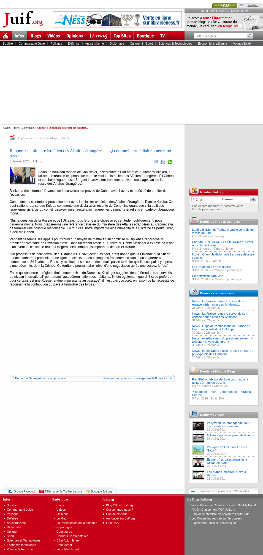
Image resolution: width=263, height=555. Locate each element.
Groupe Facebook (25, 491)
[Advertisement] (106, 84)
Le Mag (61, 518)
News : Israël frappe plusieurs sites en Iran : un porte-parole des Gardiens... (223, 352)
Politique (56, 43)
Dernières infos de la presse (220, 221)
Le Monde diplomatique (226, 270)
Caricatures (64, 531)
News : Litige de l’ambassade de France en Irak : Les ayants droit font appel (221, 327)
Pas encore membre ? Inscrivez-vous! (217, 206)
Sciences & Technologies (175, 43)
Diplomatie (117, 43)
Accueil (7, 127)
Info (16, 127)
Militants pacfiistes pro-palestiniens (230, 435)
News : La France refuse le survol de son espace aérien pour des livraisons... (219, 303)
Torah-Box (220, 386)
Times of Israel (224, 248)
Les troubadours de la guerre (211, 266)
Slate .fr (216, 261)
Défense (73, 43)
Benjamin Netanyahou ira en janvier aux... (43, 378)
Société (8, 43)
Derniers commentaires (217, 293)
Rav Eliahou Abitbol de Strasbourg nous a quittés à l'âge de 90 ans (220, 381)
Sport (149, 43)
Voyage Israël (242, 43)
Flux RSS (112, 522)
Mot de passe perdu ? (206, 209)
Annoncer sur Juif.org (120, 518)
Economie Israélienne (212, 43)
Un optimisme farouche (207, 276)
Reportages (64, 527)
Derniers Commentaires (72, 536)
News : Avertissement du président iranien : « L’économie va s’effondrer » (222, 340)
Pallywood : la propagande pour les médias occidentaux (228, 424)
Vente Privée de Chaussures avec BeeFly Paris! (223, 505)
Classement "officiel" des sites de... (214, 522)
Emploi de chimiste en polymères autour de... (221, 514)
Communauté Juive (32, 43)
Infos (6, 499)
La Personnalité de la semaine (76, 522)
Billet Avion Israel (68, 540)
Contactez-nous (116, 514)
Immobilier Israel (67, 549)
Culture (135, 43)
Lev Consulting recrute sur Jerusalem (216, 518)
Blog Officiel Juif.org (119, 505)
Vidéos (61, 509)
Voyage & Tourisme (20, 549)
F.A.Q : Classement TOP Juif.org (213, 509)
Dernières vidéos (212, 415)
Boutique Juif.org (101, 491)
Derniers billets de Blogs (218, 371)
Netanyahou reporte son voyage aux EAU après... (135, 378)
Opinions (62, 514)
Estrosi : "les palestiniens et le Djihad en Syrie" (227, 461)
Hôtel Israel (64, 544)
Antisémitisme (94, 43)
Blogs (60, 505)
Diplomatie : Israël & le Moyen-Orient (43, 138)
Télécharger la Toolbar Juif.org (63, 491)
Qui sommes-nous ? (119, 509)
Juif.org (219, 236)
